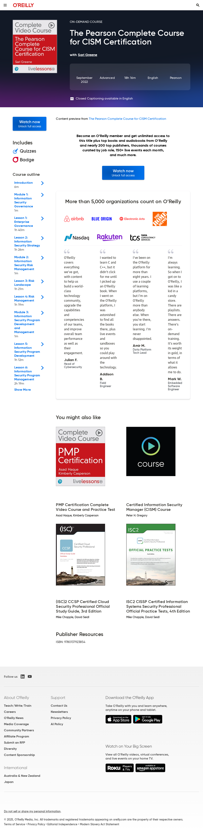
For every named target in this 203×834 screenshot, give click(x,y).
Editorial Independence (62, 824)
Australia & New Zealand (22, 776)
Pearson (176, 78)
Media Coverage (16, 724)
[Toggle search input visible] (198, 5)
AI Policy (57, 724)
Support (58, 697)
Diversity (10, 749)
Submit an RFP (14, 742)
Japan (8, 782)
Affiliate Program (16, 736)
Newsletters (59, 712)
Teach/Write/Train (17, 706)
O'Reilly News (13, 718)
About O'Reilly (16, 697)
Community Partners (19, 730)
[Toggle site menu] (5, 5)
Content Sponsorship (19, 755)
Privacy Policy (61, 718)
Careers (10, 712)
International (15, 767)
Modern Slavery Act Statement (99, 824)
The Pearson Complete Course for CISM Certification (127, 119)
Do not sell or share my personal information (32, 811)
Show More (22, 389)
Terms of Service (14, 824)
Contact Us (59, 706)
